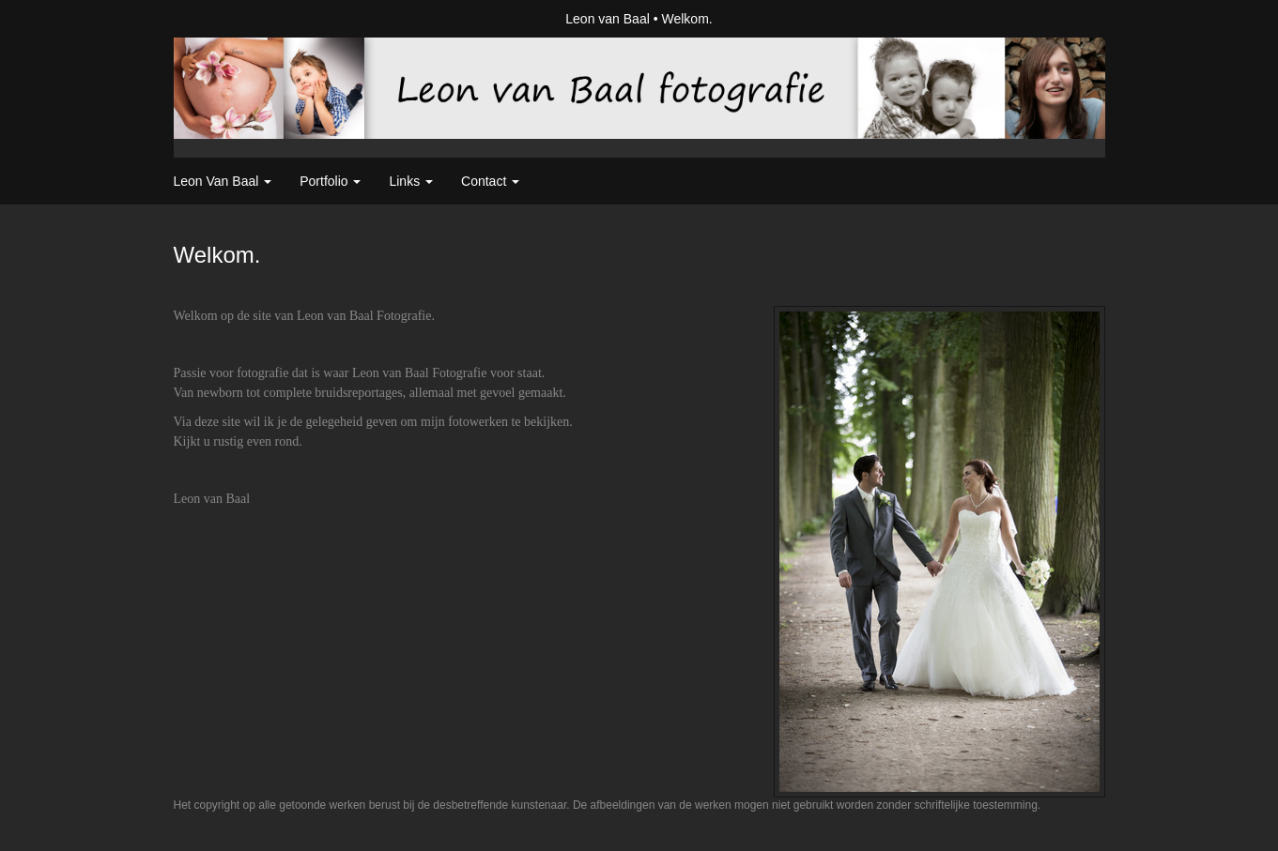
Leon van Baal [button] (223, 181)
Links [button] (411, 181)
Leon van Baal (607, 18)
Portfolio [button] (330, 181)
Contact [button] (490, 181)
